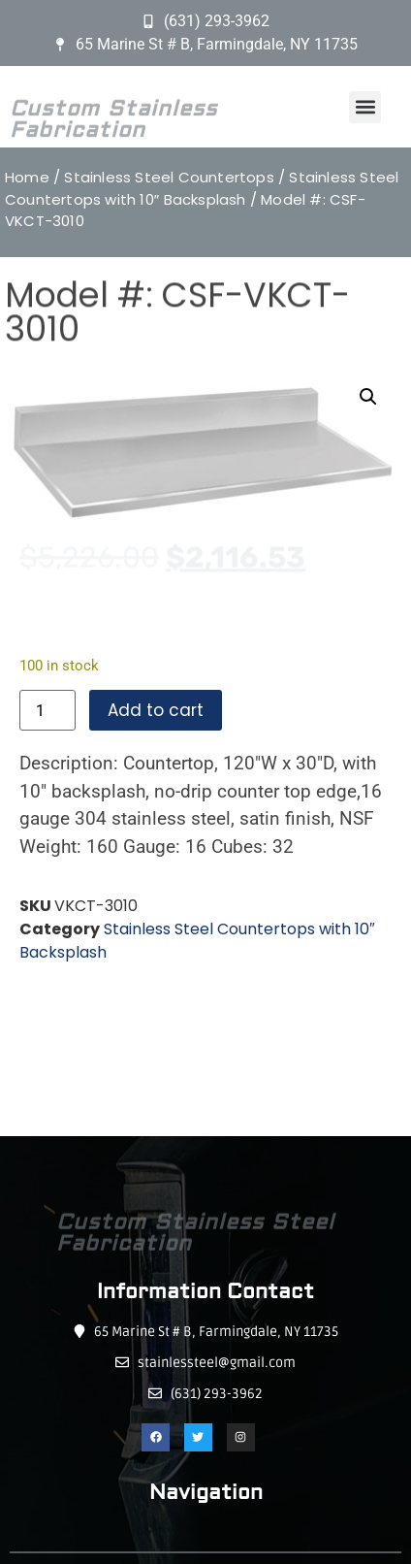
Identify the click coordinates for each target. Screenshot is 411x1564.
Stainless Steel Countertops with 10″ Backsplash (201, 188)
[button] (365, 107)
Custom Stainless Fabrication (113, 138)
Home (27, 177)
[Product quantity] (47, 710)
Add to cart (156, 710)
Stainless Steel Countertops (168, 177)
